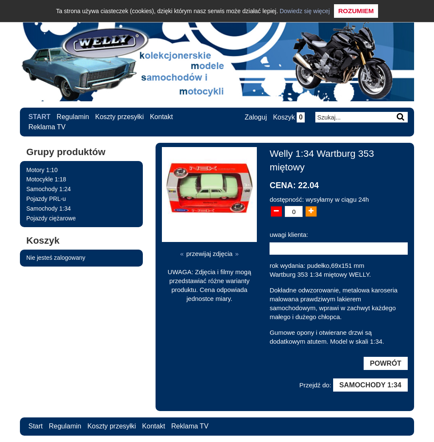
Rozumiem (356, 10)
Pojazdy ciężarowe (51, 218)
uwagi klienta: (289, 234)
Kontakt (161, 116)
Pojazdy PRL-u (46, 198)
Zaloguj (256, 117)
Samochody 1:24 (48, 189)
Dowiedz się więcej (305, 11)
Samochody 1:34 (48, 208)
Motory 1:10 (42, 170)
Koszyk (289, 117)
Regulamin (73, 116)
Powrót (385, 363)
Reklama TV (47, 127)
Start (39, 116)
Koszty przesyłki (119, 116)
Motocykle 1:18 (46, 179)
